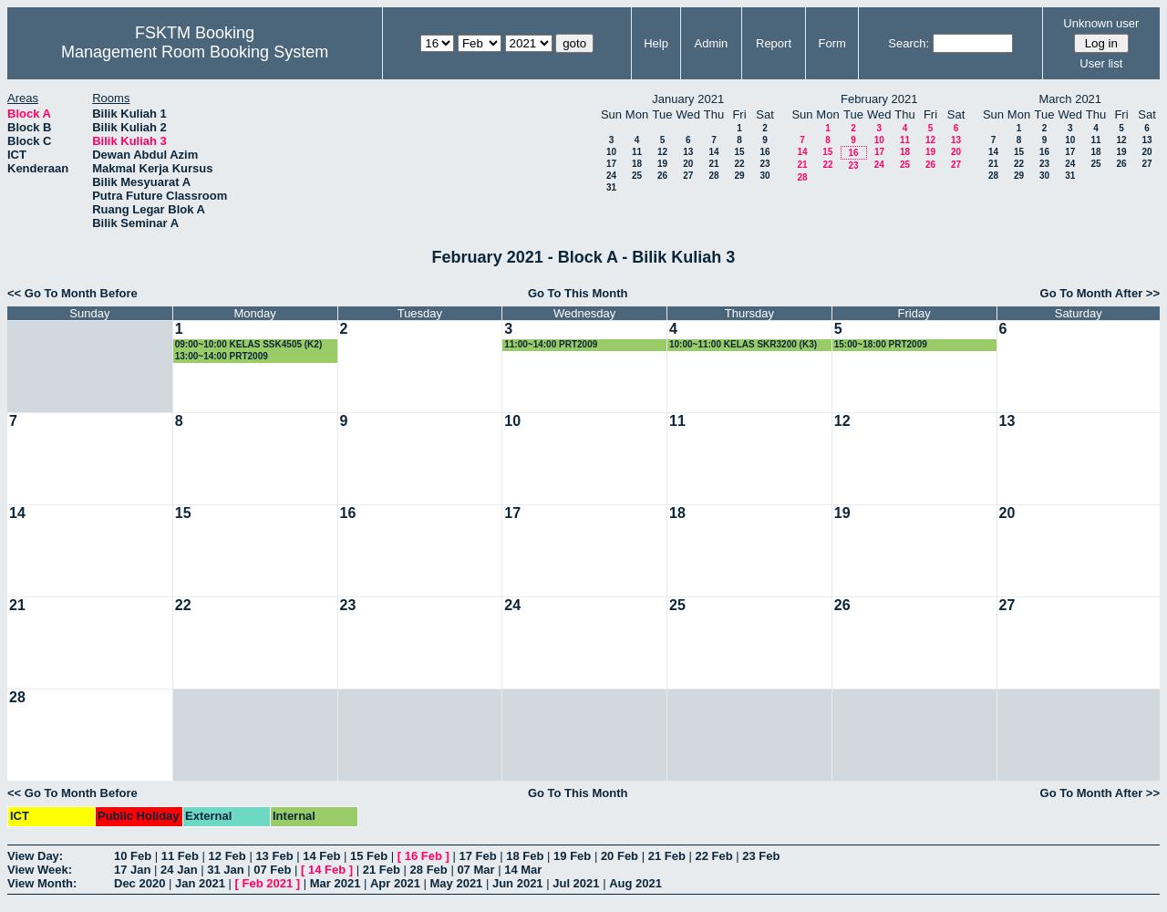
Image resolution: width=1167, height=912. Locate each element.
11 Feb (180, 856)
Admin (711, 43)
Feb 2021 (268, 883)
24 (611, 176)
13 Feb (274, 856)
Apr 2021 (395, 883)
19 (662, 164)
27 (688, 176)
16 (764, 152)
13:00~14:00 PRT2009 (221, 356)
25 (637, 176)
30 (764, 176)
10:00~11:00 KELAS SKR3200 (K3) (743, 344)
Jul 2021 (576, 883)
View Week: (39, 869)
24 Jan (178, 869)
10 (611, 152)
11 (637, 152)
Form (832, 43)
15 (739, 152)
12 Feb (227, 856)
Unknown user (1101, 23)
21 (713, 164)
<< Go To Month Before (72, 293)
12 (662, 152)
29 (739, 176)
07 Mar (475, 869)
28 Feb (429, 869)
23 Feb (761, 856)
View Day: (35, 856)
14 (713, 152)
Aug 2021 (635, 883)
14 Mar (523, 869)
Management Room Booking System (194, 52)
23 (764, 164)
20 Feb (619, 856)
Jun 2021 (517, 883)
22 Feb (713, 856)
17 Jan (132, 869)
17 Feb (477, 856)
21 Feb (667, 856)
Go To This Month (578, 293)
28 (713, 176)
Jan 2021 (200, 883)
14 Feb (321, 856)
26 (662, 176)
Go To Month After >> (1100, 293)
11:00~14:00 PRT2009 (550, 344)
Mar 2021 (335, 883)
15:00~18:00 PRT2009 (880, 344)
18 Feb (524, 856)
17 (611, 164)
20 (688, 164)
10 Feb (132, 856)
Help (656, 43)
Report (773, 43)
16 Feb (423, 856)
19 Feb (572, 856)
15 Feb (368, 856)
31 (611, 187)
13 (688, 152)
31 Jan (225, 869)
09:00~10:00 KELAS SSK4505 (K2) (248, 344)
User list (1100, 63)
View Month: (42, 883)
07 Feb (272, 869)
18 (637, 164)
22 (739, 164)
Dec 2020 (139, 883)
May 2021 (456, 883)
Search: (908, 43)
